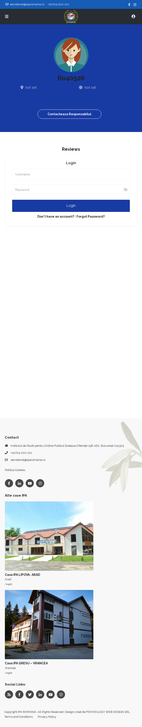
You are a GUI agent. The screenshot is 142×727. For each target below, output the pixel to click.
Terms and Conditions (18, 716)
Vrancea (10, 668)
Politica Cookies (15, 470)
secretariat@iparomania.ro (28, 459)
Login (71, 205)
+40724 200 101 (21, 452)
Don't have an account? (55, 216)
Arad (8, 579)
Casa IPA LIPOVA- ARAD (22, 574)
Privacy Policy (47, 716)
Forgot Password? (91, 216)
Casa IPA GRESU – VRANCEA (26, 663)
